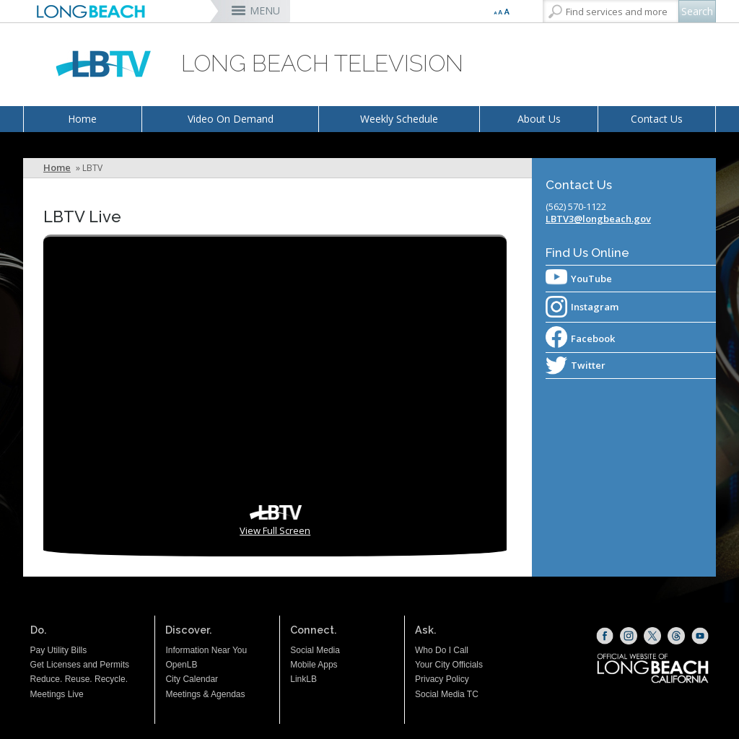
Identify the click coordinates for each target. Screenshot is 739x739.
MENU (265, 10)
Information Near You (206, 650)
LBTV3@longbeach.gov (598, 218)
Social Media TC (446, 694)
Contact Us (657, 119)
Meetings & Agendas (205, 694)
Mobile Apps (313, 665)
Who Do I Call (441, 650)
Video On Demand (231, 119)
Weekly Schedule (399, 119)
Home (82, 119)
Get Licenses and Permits (79, 665)
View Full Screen (275, 530)
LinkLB (303, 679)
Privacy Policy (442, 679)
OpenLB (181, 665)
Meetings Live (57, 694)
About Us (539, 119)
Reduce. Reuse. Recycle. (79, 679)
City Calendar (191, 679)
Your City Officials (449, 665)
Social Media (315, 650)
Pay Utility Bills (58, 650)
